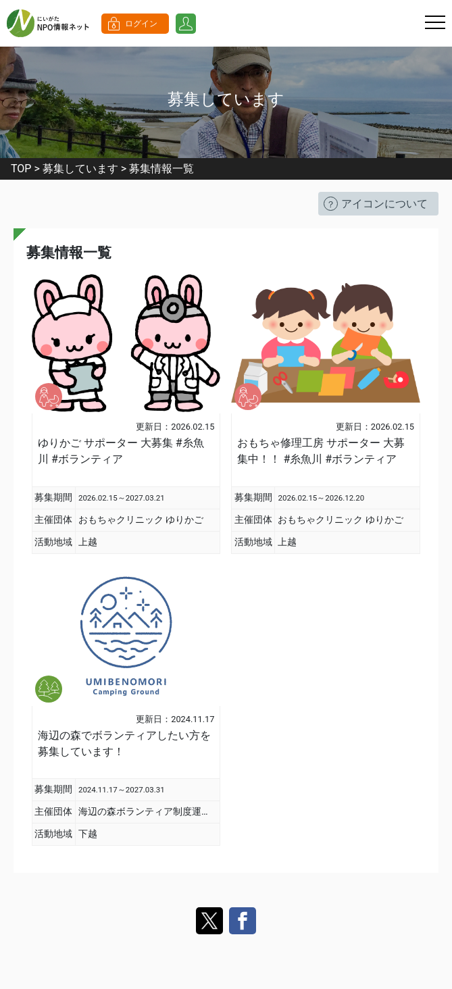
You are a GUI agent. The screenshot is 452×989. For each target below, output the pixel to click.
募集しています (80, 168)
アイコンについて (384, 203)
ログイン (141, 23)
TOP (21, 168)
